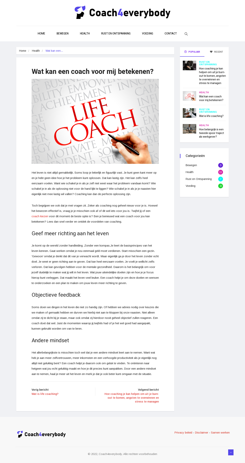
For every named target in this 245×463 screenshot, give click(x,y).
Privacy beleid (183, 432)
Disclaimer (201, 432)
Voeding (147, 34)
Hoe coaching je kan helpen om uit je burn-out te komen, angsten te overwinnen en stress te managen (212, 76)
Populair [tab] (192, 52)
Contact (171, 34)
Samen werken (220, 432)
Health (85, 34)
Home (41, 34)
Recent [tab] (216, 52)
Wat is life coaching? (211, 116)
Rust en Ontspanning (116, 34)
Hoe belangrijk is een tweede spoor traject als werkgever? (211, 133)
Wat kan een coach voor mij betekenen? (211, 98)
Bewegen (63, 34)
